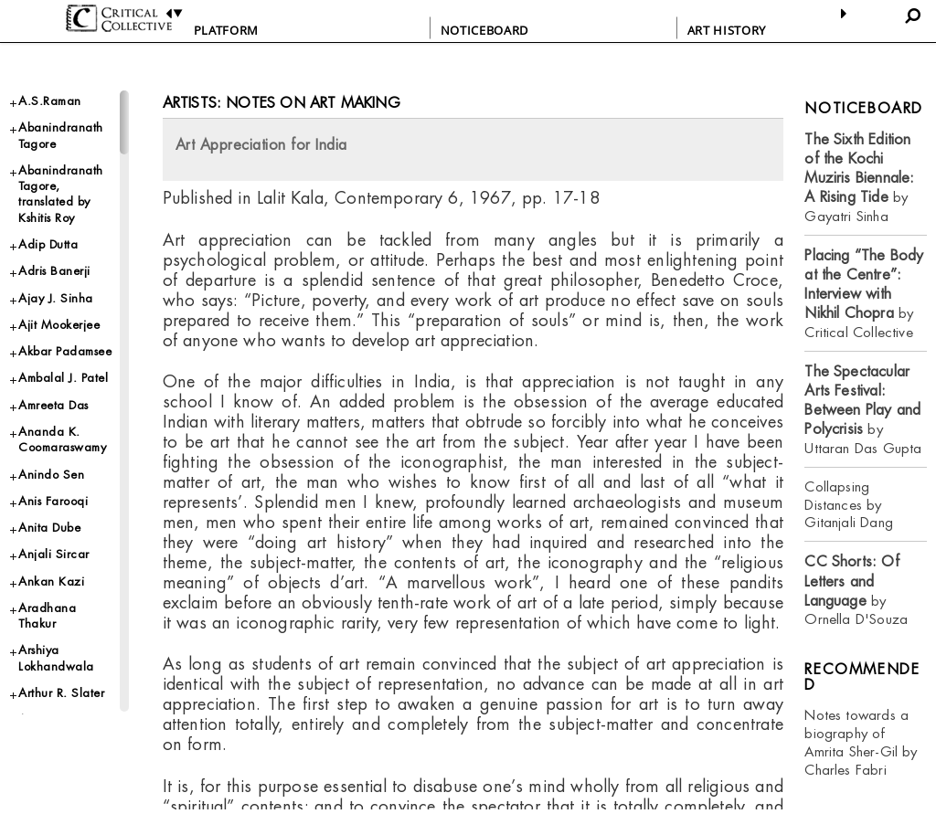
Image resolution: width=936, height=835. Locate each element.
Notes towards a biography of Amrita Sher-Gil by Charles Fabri (860, 742)
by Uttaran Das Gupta (862, 410)
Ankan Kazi (51, 581)
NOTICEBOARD (484, 30)
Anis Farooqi (53, 501)
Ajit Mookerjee (59, 325)
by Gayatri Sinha (859, 178)
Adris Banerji (54, 271)
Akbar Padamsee (65, 351)
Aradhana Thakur (47, 615)
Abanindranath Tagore (60, 135)
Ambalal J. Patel (63, 378)
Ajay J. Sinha (55, 298)
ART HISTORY (726, 30)
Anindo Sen (51, 474)
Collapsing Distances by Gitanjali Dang (848, 505)
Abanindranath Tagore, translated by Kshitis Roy (60, 194)
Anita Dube (49, 527)
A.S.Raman (49, 101)
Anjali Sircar (54, 554)
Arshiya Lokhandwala (56, 657)
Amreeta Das (53, 405)
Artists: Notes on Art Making (281, 102)
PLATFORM (226, 30)
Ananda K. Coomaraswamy (62, 439)
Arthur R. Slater (61, 693)
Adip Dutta (48, 244)
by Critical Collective (863, 294)
